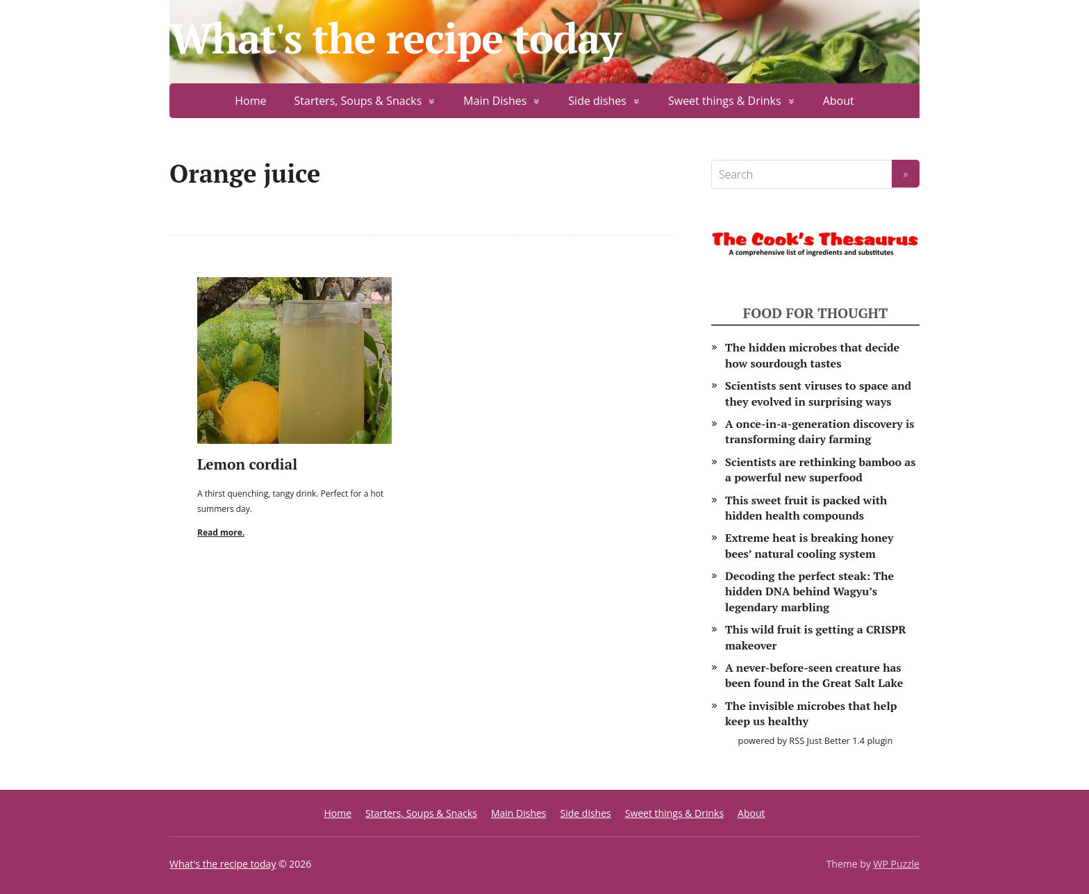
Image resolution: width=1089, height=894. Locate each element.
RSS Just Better (819, 740)
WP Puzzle (896, 863)
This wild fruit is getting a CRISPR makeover (815, 637)
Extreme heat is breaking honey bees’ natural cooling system (809, 545)
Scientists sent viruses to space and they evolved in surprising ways (818, 393)
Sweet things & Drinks (724, 100)
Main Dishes (494, 100)
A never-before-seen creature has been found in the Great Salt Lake (814, 675)
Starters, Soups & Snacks (358, 100)
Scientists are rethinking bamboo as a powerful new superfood (820, 469)
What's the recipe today (395, 38)
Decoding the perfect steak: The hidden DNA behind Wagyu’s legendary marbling (809, 591)
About (838, 100)
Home (250, 100)
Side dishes (597, 100)
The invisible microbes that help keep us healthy (811, 713)
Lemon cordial (247, 464)
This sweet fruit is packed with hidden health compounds (806, 507)
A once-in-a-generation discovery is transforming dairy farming (820, 431)
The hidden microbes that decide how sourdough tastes (812, 355)
